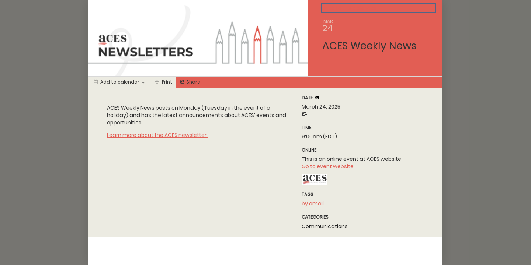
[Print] (163, 82)
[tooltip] (317, 97)
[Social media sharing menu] (189, 82)
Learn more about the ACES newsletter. (157, 135)
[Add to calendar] (119, 82)
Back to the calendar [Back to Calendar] (349, 8)
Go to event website (328, 166)
